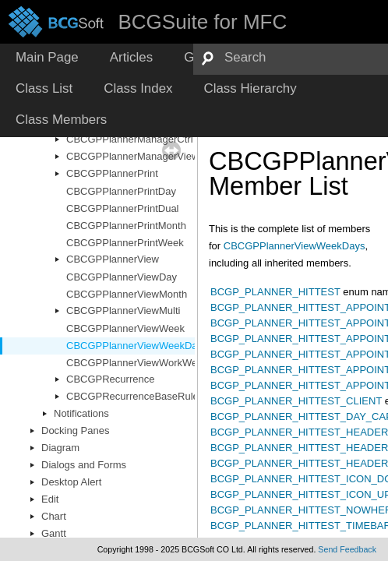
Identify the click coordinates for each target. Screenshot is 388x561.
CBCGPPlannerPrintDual (122, 208)
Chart (53, 516)
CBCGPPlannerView (112, 259)
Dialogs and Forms (83, 465)
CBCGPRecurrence (110, 379)
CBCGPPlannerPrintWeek (125, 243)
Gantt (53, 533)
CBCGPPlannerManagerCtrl (129, 139)
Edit (49, 499)
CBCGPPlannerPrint (112, 173)
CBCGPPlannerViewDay (121, 277)
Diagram (60, 447)
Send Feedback (347, 549)
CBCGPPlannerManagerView (132, 156)
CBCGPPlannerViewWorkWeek (137, 363)
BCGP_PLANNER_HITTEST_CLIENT (296, 401)
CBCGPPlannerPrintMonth (126, 225)
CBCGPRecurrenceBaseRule (132, 396)
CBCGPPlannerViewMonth (126, 294)
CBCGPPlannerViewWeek (125, 328)
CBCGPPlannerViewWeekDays (137, 345)
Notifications (81, 413)
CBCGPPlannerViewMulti (123, 310)
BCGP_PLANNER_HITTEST (275, 292)
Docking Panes (75, 430)
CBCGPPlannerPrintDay (121, 191)
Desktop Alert (71, 482)
